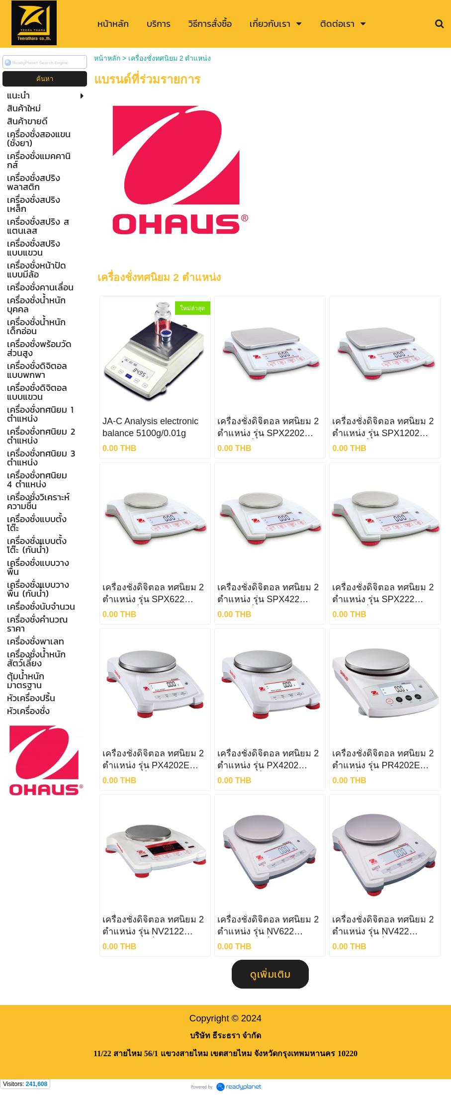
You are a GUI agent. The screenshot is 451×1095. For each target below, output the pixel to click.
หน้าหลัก (107, 58)
